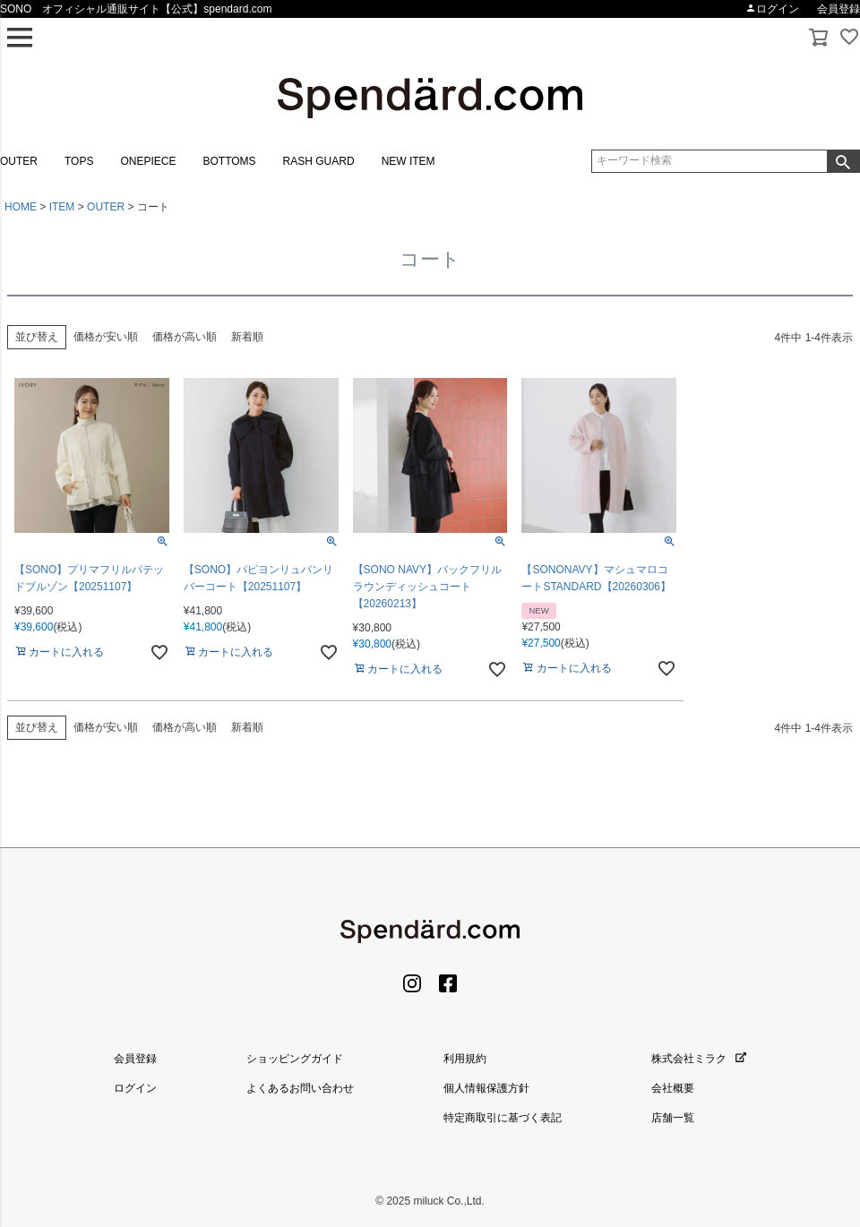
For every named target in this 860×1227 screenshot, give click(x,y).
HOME (20, 207)
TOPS (78, 161)
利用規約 (464, 1058)
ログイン (772, 9)
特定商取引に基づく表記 (502, 1117)
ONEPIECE (148, 161)
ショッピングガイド (294, 1058)
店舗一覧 (672, 1117)
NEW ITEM (408, 161)
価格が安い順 (105, 336)
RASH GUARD (319, 161)
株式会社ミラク (698, 1058)
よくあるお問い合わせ (300, 1088)
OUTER (19, 161)
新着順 (247, 336)
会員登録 (838, 9)
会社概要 (672, 1088)
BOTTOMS (228, 161)
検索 (843, 161)
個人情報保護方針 (486, 1088)
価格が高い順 (184, 336)
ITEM (62, 207)
